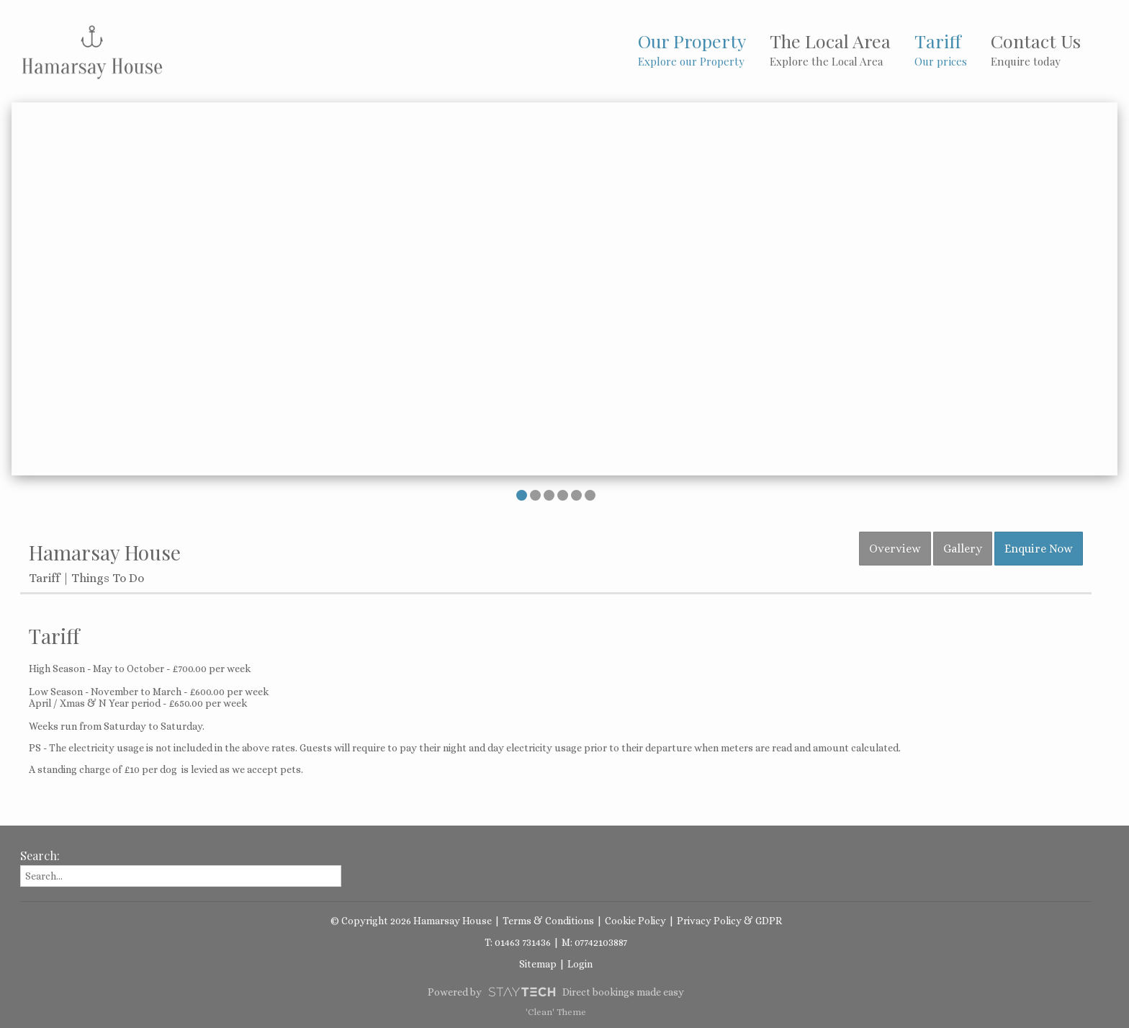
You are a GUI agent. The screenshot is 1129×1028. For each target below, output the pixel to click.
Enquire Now (1038, 548)
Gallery (962, 548)
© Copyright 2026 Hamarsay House (411, 920)
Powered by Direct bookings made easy (556, 992)
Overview (895, 548)
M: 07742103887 (594, 942)
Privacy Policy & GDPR (729, 920)
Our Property (692, 48)
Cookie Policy (635, 920)
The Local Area (830, 48)
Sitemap (538, 964)
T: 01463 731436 (518, 942)
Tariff (940, 48)
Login (580, 964)
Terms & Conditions (548, 920)
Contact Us (1036, 48)
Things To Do (107, 578)
